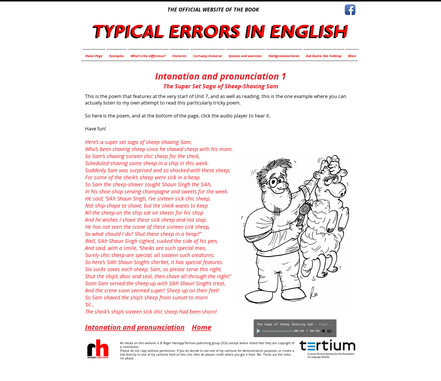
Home (201, 327)
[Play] (259, 331)
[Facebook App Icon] (350, 9)
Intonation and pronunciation (135, 327)
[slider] (330, 331)
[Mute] (324, 331)
